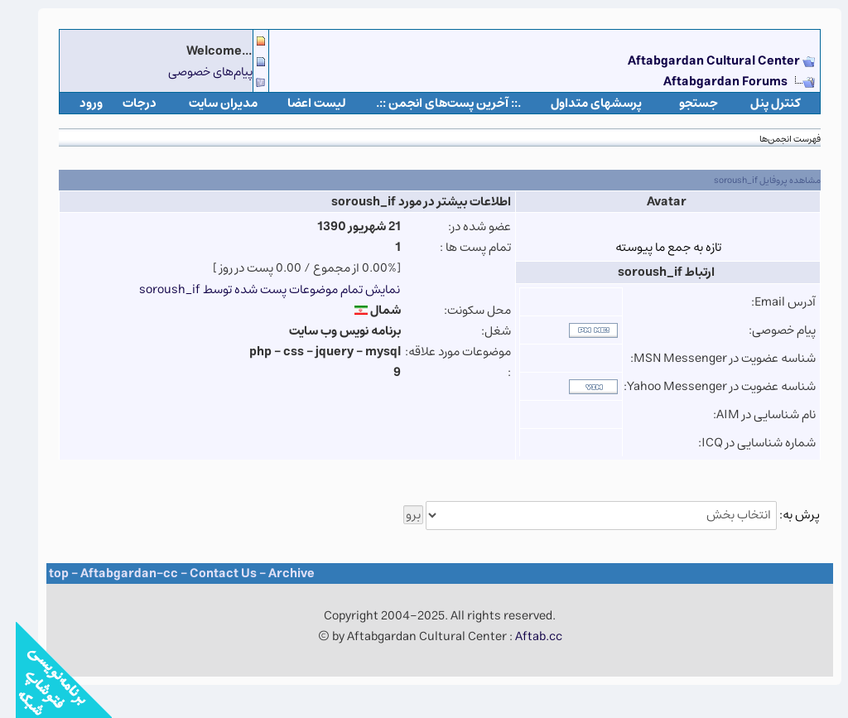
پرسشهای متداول (580, 103)
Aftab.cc (523, 636)
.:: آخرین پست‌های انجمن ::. (432, 103)
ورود (75, 103)
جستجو (682, 103)
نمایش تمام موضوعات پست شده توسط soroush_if (253, 289)
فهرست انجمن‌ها (774, 139)
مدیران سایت (207, 103)
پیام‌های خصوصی (194, 71)
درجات (124, 103)
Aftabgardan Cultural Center (699, 61)
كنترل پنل (760, 103)
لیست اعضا (301, 103)
